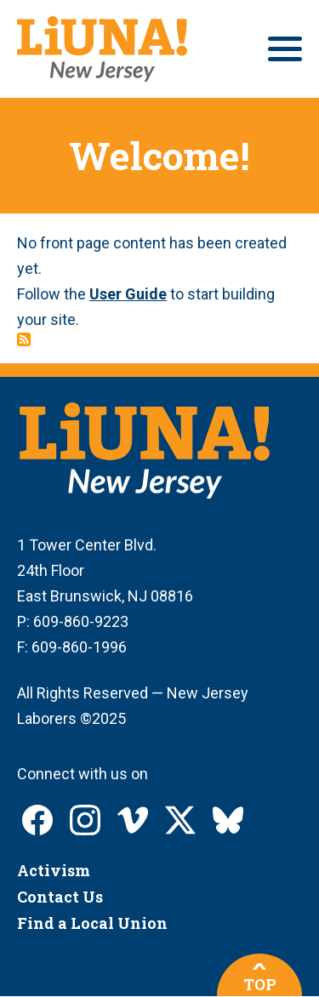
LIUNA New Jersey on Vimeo (132, 820)
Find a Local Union (92, 923)
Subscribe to (24, 339)
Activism (53, 870)
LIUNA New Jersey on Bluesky (228, 820)
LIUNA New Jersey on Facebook (37, 820)
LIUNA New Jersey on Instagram (85, 820)
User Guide (128, 294)
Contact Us (60, 896)
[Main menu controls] (285, 49)
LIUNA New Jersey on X (180, 820)
